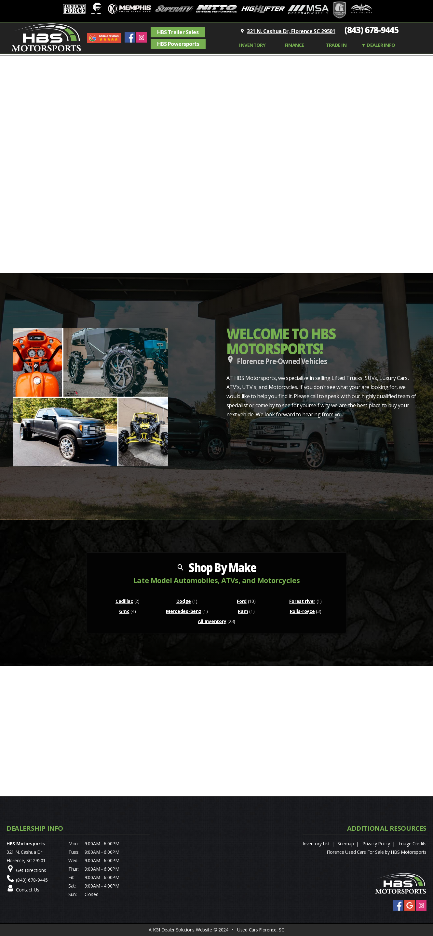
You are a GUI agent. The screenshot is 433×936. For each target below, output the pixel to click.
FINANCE (294, 45)
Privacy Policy (376, 843)
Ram (243, 611)
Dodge (183, 601)
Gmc (124, 611)
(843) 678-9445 (372, 30)
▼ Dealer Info (378, 45)
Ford (242, 601)
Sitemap (345, 843)
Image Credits (412, 843)
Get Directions (31, 870)
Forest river (302, 601)
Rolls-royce (302, 611)
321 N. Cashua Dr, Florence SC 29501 (291, 31)
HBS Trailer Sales (178, 32)
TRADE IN (336, 45)
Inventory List (316, 843)
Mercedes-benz (183, 611)
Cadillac (124, 601)
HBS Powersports (178, 43)
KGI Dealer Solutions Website (182, 930)
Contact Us (27, 890)
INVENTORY (252, 45)
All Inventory (212, 621)
